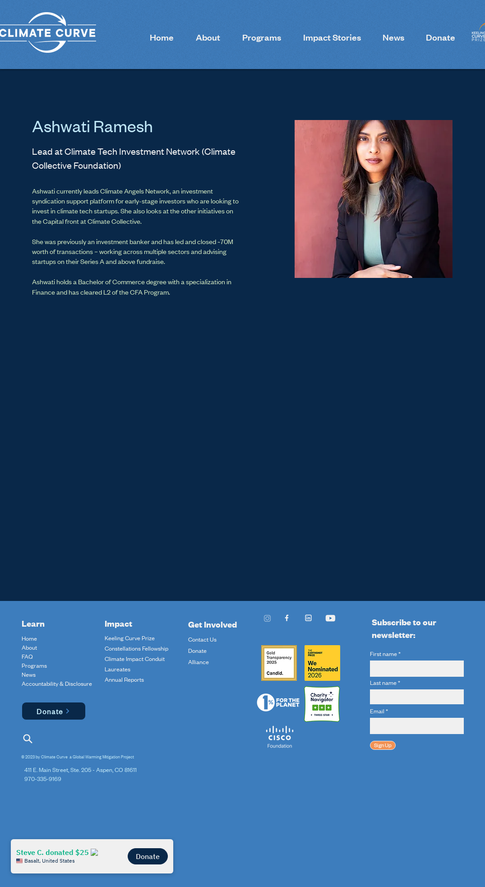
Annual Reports (124, 679)
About (29, 647)
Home (29, 638)
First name (383, 654)
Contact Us (202, 639)
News (29, 674)
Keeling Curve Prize (130, 638)
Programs (34, 665)
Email (377, 711)
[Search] (28, 738)
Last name (383, 682)
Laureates (117, 669)
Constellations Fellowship (136, 648)
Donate (197, 651)
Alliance (198, 662)
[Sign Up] (383, 745)
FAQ (27, 656)
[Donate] (54, 711)
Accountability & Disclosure (43, 683)
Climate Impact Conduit (135, 659)
